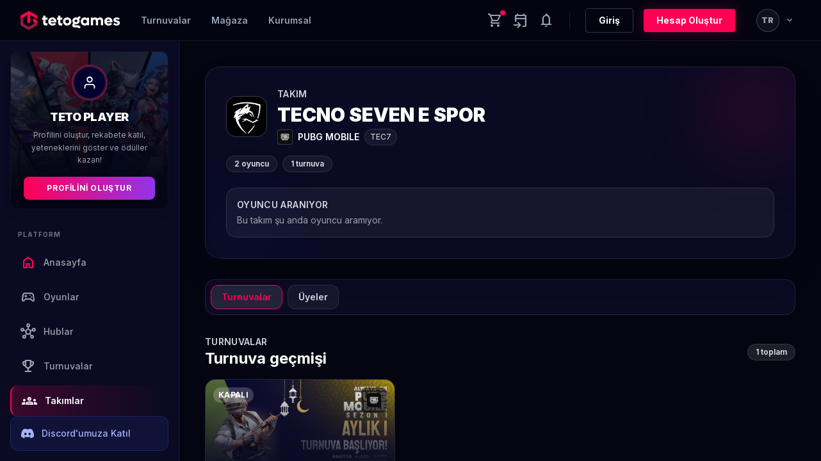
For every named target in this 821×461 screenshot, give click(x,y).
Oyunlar (49, 297)
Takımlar (53, 401)
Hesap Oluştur (689, 20)
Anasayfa (53, 262)
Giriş (609, 20)
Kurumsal (289, 20)
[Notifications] (546, 20)
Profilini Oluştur (89, 188)
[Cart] (495, 20)
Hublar (46, 332)
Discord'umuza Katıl (76, 433)
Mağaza (229, 20)
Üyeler (313, 296)
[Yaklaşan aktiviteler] (520, 20)
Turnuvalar (166, 20)
